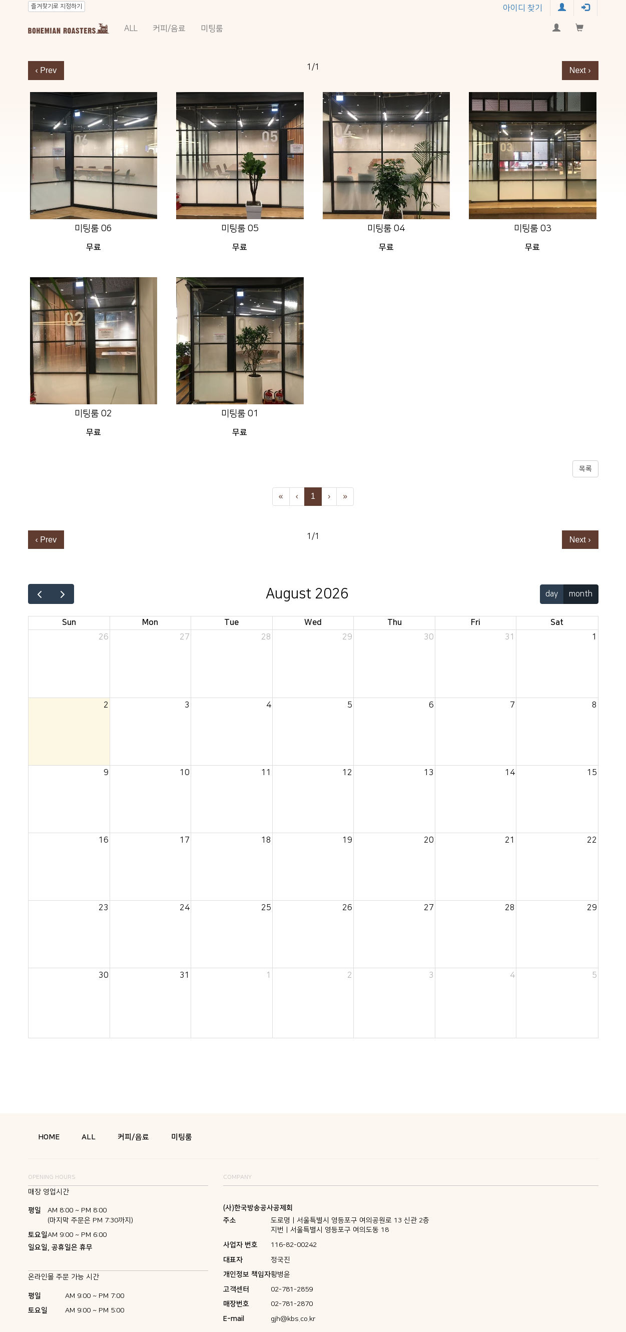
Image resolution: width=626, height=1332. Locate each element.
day (551, 593)
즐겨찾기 (56, 6)
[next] (62, 594)
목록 (585, 469)
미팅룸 (212, 28)
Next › (580, 70)
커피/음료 (169, 28)
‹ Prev (46, 70)
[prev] (40, 594)
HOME (49, 1137)
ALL (131, 28)
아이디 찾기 (522, 8)
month (580, 593)
